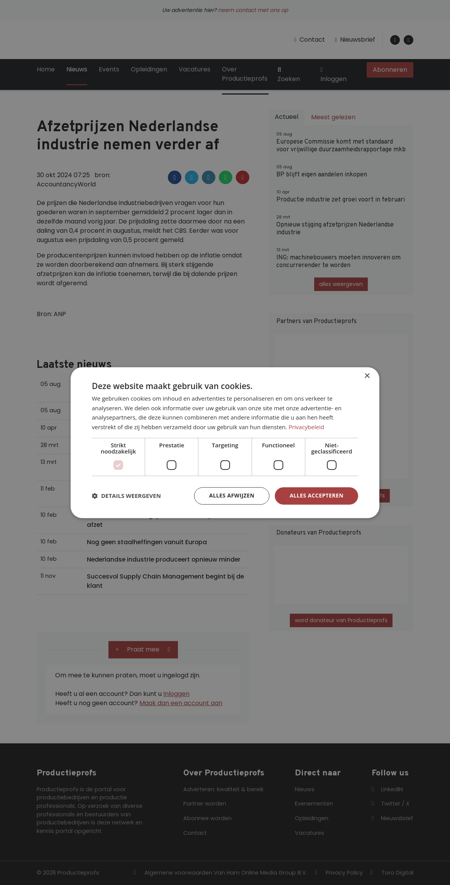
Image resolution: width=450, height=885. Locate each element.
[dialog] (225, 442)
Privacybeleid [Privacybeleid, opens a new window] (306, 427)
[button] (126, 495)
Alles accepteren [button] (316, 495)
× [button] (367, 376)
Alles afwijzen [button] (232, 495)
